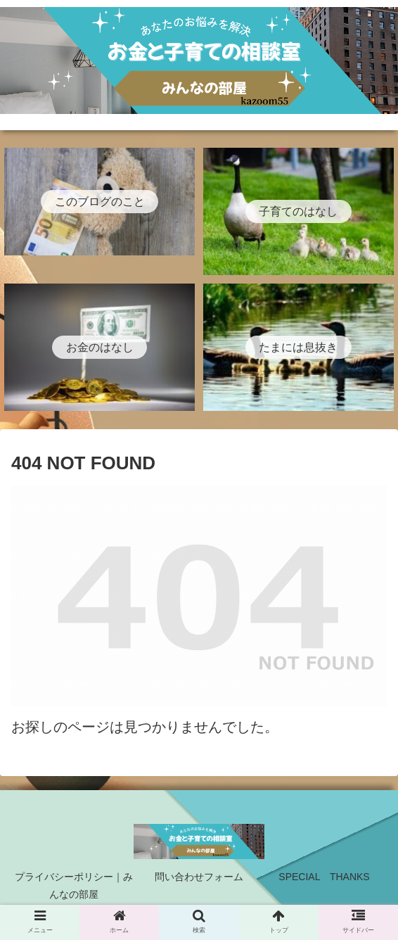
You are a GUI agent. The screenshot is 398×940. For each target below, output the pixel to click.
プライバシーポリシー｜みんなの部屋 (74, 885)
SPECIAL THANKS (323, 876)
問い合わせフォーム (199, 876)
